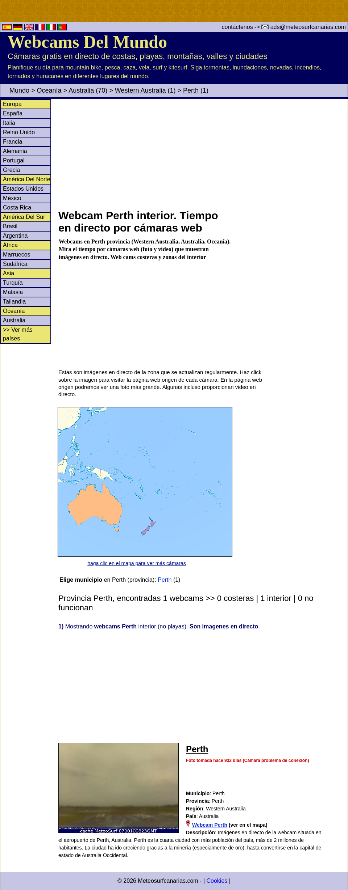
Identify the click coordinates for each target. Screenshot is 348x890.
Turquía (13, 283)
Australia (81, 90)
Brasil (10, 226)
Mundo (19, 90)
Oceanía (49, 90)
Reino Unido (19, 132)
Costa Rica (17, 207)
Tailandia (14, 301)
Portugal (14, 160)
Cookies (216, 881)
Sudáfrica (15, 264)
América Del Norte (26, 179)
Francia (12, 142)
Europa (12, 104)
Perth (191, 90)
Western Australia (140, 90)
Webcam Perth (209, 825)
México (12, 198)
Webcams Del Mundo (87, 41)
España (12, 113)
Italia (9, 123)
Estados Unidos (23, 189)
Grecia (11, 170)
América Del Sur (24, 217)
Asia (8, 273)
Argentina (15, 236)
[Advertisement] (203, 153)
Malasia (13, 292)
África (10, 245)
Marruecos (16, 254)
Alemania (15, 151)
